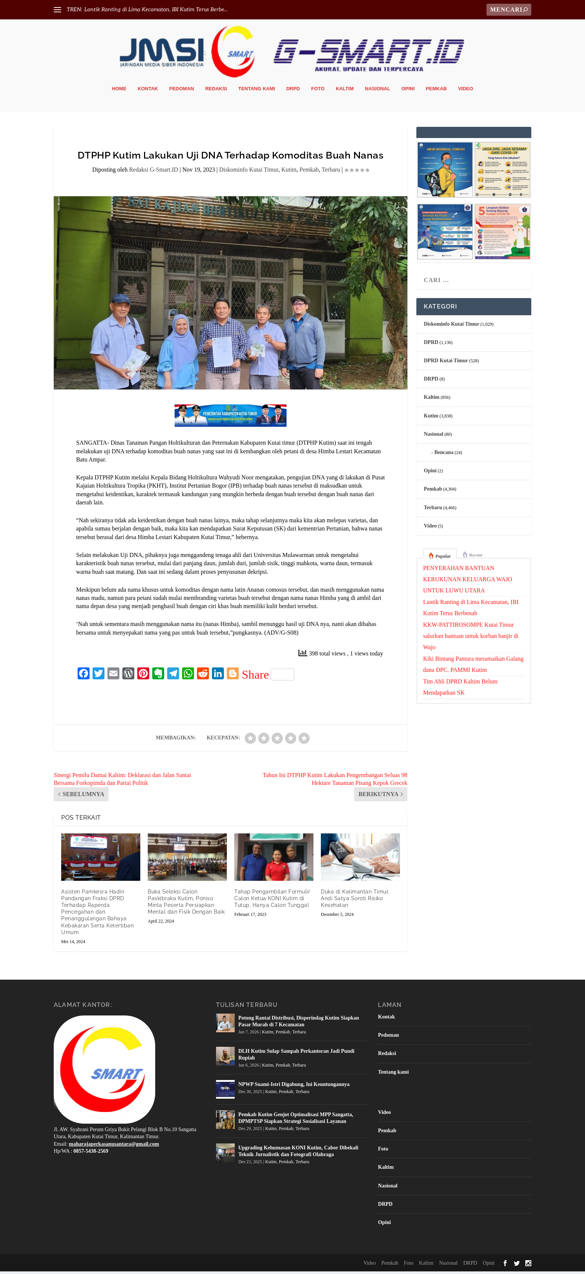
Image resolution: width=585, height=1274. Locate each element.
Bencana (443, 455)
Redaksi (216, 91)
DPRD (431, 345)
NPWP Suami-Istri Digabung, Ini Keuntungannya (294, 1087)
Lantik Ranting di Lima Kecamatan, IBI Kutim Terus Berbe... (156, 9)
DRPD (293, 91)
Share (268, 677)
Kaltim (345, 91)
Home (119, 91)
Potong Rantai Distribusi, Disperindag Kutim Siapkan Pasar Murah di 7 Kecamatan (298, 1024)
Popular (443, 558)
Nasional (377, 91)
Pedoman (181, 91)
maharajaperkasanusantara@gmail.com (114, 1146)
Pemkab (436, 91)
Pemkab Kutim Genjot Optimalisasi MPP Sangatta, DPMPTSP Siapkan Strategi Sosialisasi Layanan (295, 1120)
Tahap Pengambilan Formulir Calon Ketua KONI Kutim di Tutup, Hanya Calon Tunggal (272, 901)
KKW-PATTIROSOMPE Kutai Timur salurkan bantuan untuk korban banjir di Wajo (471, 638)
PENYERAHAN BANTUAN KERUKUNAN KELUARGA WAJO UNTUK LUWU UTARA (467, 581)
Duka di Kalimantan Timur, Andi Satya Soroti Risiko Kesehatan (355, 901)
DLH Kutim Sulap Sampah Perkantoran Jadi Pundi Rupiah (296, 1057)
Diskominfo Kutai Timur (248, 172)
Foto (318, 91)
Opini (407, 91)
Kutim (289, 172)
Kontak (148, 91)
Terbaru (331, 172)
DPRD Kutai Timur (446, 363)
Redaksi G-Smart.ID (153, 172)
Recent (475, 557)
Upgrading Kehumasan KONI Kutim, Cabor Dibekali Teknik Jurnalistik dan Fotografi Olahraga (298, 1154)
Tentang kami (256, 91)
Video (465, 91)
